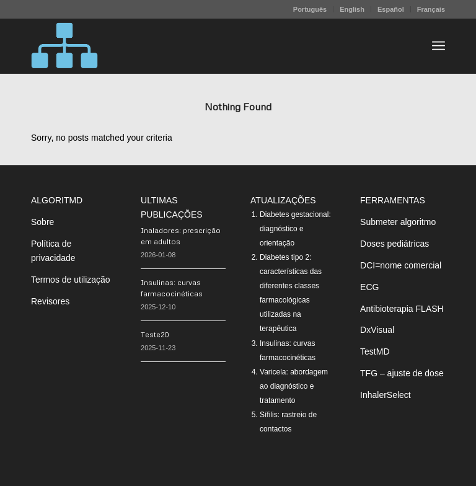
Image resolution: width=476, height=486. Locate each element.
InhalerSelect (385, 395)
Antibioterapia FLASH (402, 309)
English (352, 9)
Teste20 (155, 334)
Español (390, 9)
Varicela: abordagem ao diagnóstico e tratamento (294, 386)
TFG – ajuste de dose (402, 373)
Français (431, 9)
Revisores (50, 301)
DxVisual (377, 330)
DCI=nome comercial (400, 265)
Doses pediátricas (394, 244)
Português (310, 9)
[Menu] (438, 46)
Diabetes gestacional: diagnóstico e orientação (295, 228)
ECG (369, 287)
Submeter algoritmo (398, 222)
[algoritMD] (64, 46)
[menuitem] (310, 9)
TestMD (374, 351)
